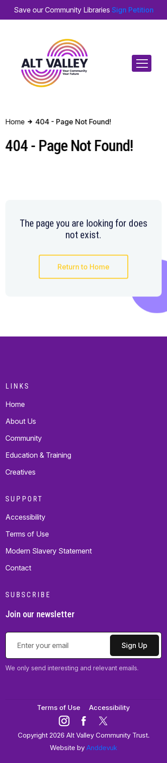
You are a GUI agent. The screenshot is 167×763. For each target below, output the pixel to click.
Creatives (20, 472)
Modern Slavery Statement (48, 550)
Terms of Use (27, 533)
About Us (20, 421)
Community (23, 438)
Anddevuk (101, 747)
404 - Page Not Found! (73, 121)
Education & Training (38, 455)
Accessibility (25, 517)
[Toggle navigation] (141, 63)
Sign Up (134, 645)
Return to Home (83, 267)
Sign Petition (133, 9)
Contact (18, 567)
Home (15, 404)
